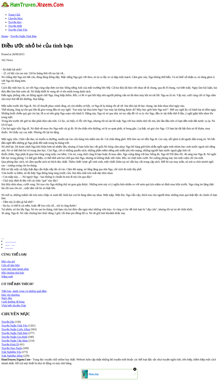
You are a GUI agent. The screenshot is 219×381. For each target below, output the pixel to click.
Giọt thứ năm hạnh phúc (15, 269)
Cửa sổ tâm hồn (10, 265)
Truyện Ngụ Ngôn (11, 348)
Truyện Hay (15, 22)
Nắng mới (7, 276)
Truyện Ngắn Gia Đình (14, 336)
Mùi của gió (8, 261)
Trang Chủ (14, 14)
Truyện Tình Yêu (17, 29)
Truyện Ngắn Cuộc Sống (15, 329)
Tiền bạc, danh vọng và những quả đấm (24, 291)
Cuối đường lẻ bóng (13, 301)
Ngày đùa (6, 298)
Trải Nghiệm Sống (12, 355)
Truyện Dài (7, 321)
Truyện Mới (15, 26)
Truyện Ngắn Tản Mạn (14, 340)
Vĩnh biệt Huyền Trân (13, 305)
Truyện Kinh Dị (10, 344)
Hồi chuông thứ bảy (12, 272)
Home (4, 36)
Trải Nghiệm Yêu (11, 351)
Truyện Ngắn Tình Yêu (14, 325)
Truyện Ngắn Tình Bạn (23, 36)
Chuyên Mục (15, 18)
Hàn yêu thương (10, 294)
